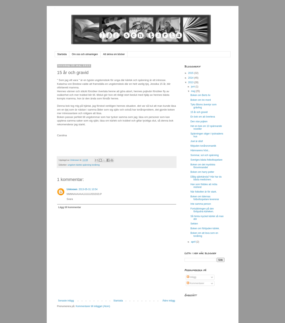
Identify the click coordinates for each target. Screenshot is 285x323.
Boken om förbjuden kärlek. (204, 228)
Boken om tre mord (200, 100)
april (193, 241)
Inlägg (191, 277)
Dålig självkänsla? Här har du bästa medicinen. (205, 178)
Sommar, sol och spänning (204, 155)
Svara (70, 199)
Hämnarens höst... (200, 150)
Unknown (72, 189)
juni (193, 86)
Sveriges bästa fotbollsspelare (206, 159)
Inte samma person (200, 203)
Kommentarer (195, 283)
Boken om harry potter (202, 172)
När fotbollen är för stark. (203, 191)
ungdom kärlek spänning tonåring (84, 165)
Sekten (194, 223)
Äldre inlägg (168, 300)
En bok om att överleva (202, 116)
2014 (191, 77)
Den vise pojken (198, 121)
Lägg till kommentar (69, 207)
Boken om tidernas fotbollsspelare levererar (204, 198)
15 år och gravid (199, 112)
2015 (191, 73)
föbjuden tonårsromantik (203, 145)
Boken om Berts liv (200, 95)
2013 (191, 82)
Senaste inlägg (66, 300)
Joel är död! (196, 141)
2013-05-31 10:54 (88, 189)
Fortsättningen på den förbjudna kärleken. (202, 210)
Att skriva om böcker (114, 54)
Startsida (62, 54)
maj (193, 91)
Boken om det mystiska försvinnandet (202, 166)
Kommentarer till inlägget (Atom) (93, 306)
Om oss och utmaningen (85, 54)
